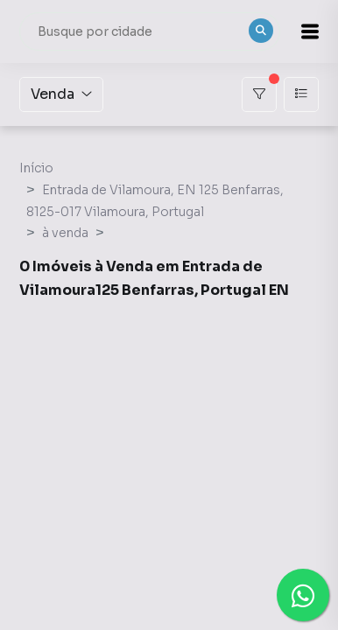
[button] (310, 31)
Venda (61, 94)
